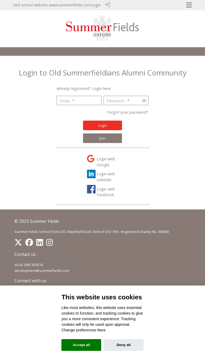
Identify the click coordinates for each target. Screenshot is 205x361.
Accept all (81, 345)
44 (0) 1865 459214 (28, 264)
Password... (116, 100)
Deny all (124, 345)
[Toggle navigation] (189, 5)
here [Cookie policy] (101, 330)
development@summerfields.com (41, 270)
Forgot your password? (127, 111)
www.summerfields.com (70, 4)
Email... (65, 100)
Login (96, 4)
